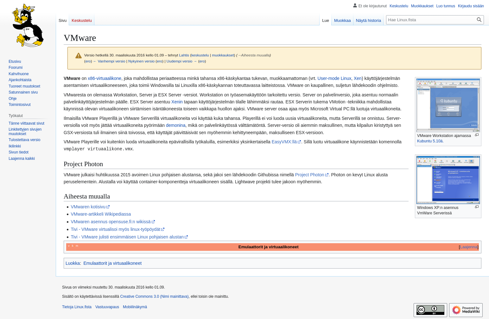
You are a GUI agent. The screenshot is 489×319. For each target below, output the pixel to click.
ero (88, 61)
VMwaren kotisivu (88, 206)
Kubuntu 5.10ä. (430, 141)
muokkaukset (223, 55)
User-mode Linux (335, 78)
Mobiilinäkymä (135, 306)
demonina (176, 125)
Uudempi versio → (182, 61)
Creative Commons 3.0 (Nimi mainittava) (154, 296)
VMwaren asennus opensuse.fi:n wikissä (110, 221)
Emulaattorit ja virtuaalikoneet (112, 262)
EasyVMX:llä (284, 141)
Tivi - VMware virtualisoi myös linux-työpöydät (115, 228)
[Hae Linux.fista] (435, 19)
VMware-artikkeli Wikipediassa (101, 213)
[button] (22, 158)
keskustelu (200, 55)
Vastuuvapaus (107, 306)
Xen (358, 78)
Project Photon (309, 174)
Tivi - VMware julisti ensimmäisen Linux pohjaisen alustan (127, 236)
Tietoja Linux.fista (77, 306)
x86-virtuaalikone (104, 78)
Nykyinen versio (141, 61)
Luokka (73, 262)
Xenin (177, 101)
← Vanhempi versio (109, 61)
